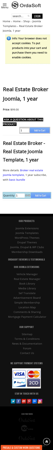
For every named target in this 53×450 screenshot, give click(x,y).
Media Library (27, 288)
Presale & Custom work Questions (21, 447)
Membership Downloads (27, 252)
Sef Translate (27, 293)
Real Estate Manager (27, 279)
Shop (26, 21)
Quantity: (9, 195)
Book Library (27, 283)
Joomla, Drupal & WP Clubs (27, 247)
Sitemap (27, 334)
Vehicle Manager (27, 274)
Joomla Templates (27, 233)
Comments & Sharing (27, 312)
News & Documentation (27, 343)
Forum (27, 348)
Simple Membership (27, 302)
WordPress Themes (27, 237)
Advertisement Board (27, 297)
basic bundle (17, 179)
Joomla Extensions (27, 228)
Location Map (27, 307)
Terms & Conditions (27, 338)
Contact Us (27, 353)
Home (6, 21)
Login (37, 16)
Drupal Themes (27, 242)
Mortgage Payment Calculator (27, 316)
